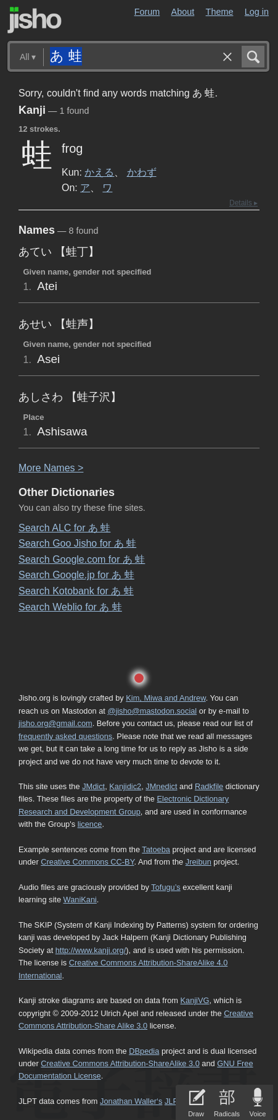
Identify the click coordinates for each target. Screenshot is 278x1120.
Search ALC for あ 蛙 (64, 528)
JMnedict (161, 786)
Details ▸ (243, 203)
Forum (147, 12)
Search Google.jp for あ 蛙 (76, 575)
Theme (220, 12)
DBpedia (144, 1051)
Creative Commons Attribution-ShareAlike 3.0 (120, 1063)
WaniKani (80, 899)
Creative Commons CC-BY (87, 861)
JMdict (93, 786)
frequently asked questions (65, 736)
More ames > (50, 468)
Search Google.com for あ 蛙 (81, 559)
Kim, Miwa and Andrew (165, 698)
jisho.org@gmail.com (55, 723)
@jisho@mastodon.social (152, 711)
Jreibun (198, 861)
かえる (99, 172)
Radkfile (209, 786)
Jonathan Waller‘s (131, 1101)
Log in (257, 12)
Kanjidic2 (125, 786)
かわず (142, 172)
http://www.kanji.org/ (90, 950)
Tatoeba (156, 849)
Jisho (34, 20)
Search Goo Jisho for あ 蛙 (77, 543)
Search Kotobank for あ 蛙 (76, 591)
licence (90, 824)
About (183, 12)
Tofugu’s (165, 887)
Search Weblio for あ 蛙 (70, 607)
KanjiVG (194, 1000)
